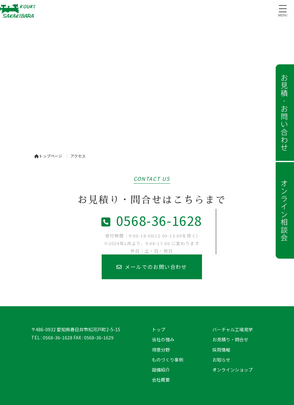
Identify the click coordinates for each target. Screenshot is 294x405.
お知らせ (221, 359)
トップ (158, 329)
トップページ (48, 156)
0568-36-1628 (151, 220)
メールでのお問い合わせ (151, 267)
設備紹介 (161, 369)
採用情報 (221, 349)
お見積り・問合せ (230, 339)
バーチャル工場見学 (232, 329)
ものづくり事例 (167, 359)
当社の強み (163, 339)
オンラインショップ (232, 369)
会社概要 (161, 379)
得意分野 (161, 349)
